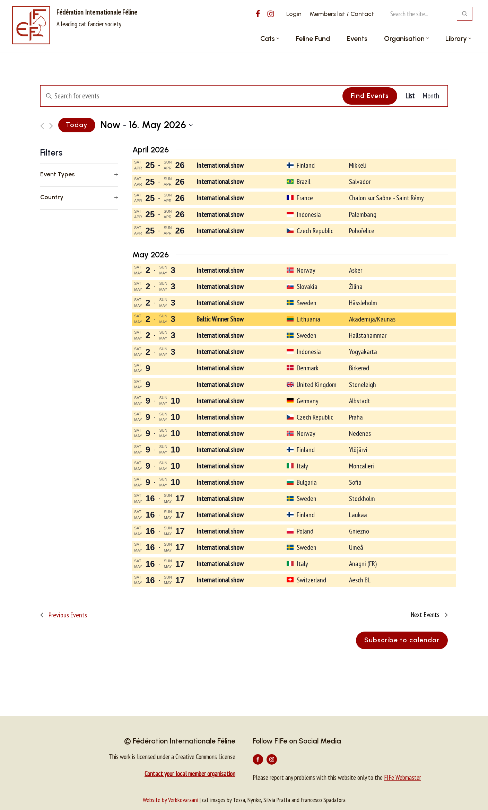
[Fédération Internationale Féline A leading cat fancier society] (74, 25)
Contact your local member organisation (190, 773)
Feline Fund (313, 38)
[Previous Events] (42, 126)
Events (357, 38)
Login (294, 14)
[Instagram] (270, 14)
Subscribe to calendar (401, 640)
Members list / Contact (342, 14)
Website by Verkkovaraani (170, 800)
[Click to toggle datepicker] (147, 125)
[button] (278, 38)
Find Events (370, 96)
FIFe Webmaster (402, 777)
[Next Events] (51, 126)
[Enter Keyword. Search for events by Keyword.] (191, 96)
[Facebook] (258, 14)
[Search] (421, 14)
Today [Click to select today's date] (77, 125)
